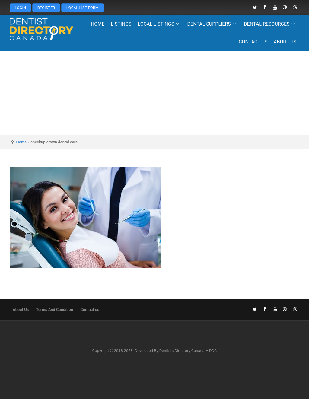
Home (97, 24)
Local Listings (159, 24)
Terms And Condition (54, 309)
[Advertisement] (154, 93)
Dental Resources (270, 24)
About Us (285, 42)
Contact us (253, 42)
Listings (121, 24)
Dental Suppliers (212, 24)
